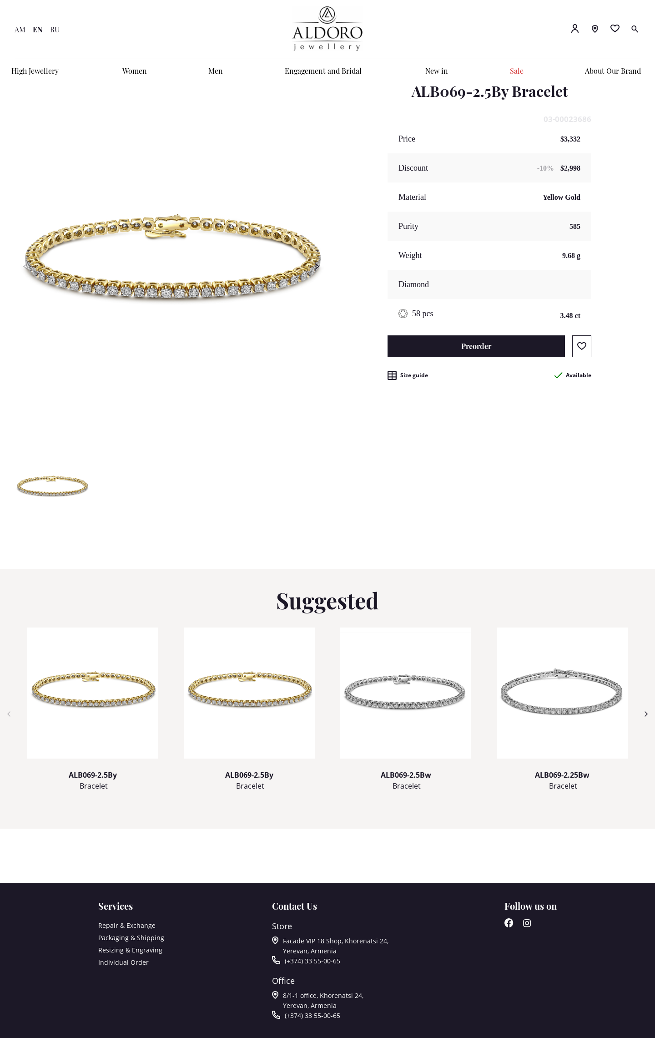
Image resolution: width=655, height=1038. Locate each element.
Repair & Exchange (127, 925)
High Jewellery (35, 71)
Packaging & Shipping (131, 937)
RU (55, 29)
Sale (517, 71)
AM (20, 29)
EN (38, 29)
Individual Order (123, 962)
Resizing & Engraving (130, 950)
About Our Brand (613, 71)
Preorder (476, 346)
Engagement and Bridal (323, 71)
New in (436, 71)
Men (215, 71)
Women (134, 71)
